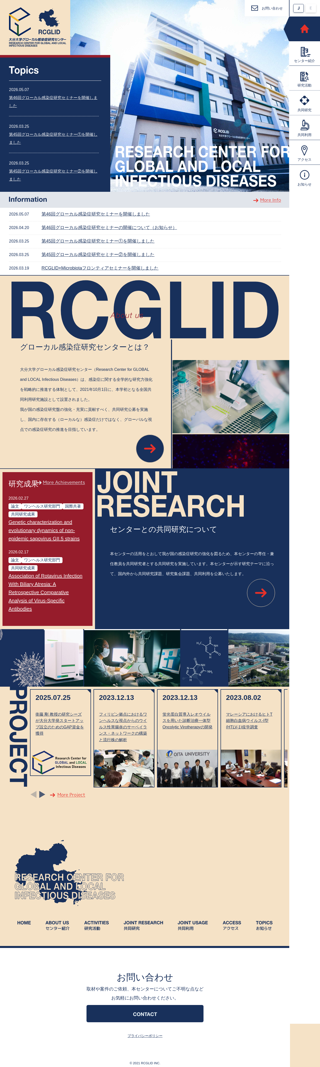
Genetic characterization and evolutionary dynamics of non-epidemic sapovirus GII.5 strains (44, 530)
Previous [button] (33, 794)
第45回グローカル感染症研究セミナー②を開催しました (98, 254)
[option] (60, 732)
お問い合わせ (272, 8)
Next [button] (42, 794)
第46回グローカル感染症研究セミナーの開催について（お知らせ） (109, 227)
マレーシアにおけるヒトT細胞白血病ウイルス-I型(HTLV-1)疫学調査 (249, 720)
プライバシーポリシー (145, 1036)
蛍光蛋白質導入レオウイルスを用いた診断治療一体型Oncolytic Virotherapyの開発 (187, 720)
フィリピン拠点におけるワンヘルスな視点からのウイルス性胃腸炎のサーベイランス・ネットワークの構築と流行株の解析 (123, 727)
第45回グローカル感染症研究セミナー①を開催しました (98, 241)
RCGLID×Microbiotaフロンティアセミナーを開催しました (100, 268)
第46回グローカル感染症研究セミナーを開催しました (96, 214)
